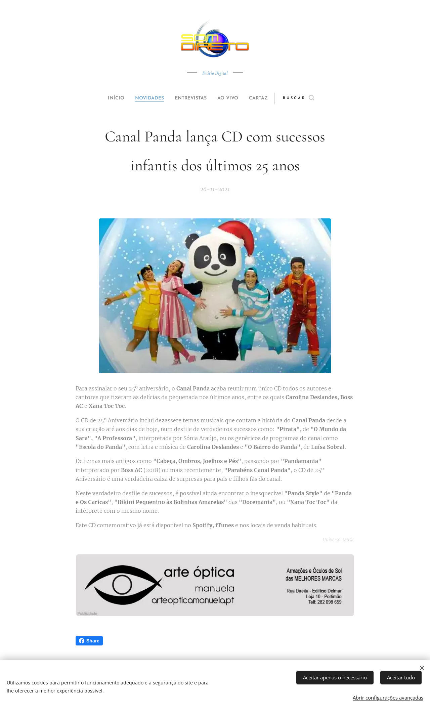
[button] (311, 98)
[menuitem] (108, 98)
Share (89, 640)
